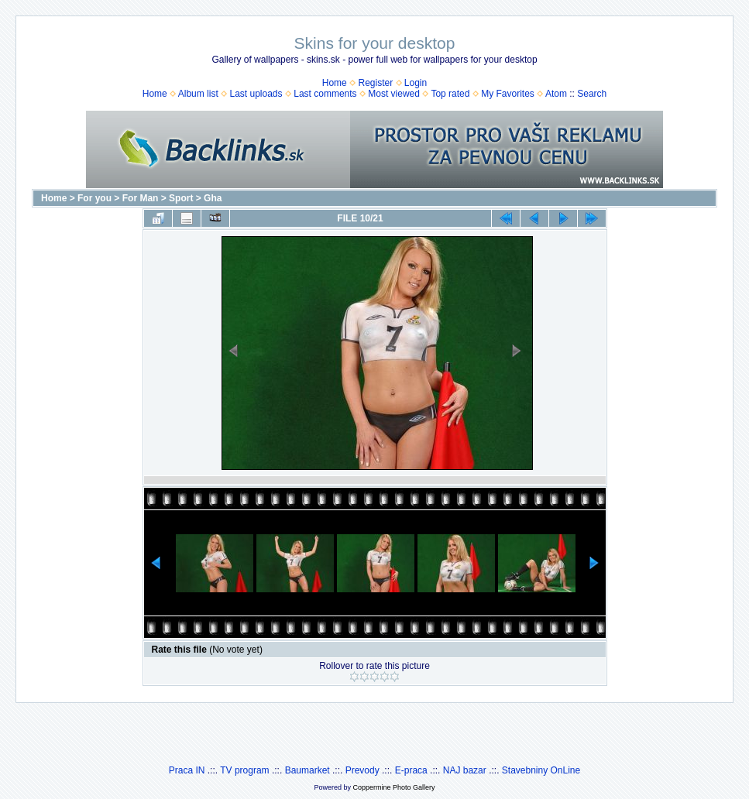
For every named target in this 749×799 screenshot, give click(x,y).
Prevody (362, 770)
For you (94, 198)
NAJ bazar (464, 770)
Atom (556, 93)
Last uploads (255, 93)
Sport (181, 198)
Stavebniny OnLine (541, 770)
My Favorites (507, 93)
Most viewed (394, 93)
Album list (198, 93)
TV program (244, 770)
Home (334, 82)
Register (375, 82)
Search (591, 93)
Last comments (325, 93)
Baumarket (307, 770)
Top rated (450, 93)
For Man (140, 198)
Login (415, 82)
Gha (213, 198)
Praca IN (187, 770)
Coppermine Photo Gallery (393, 787)
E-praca (411, 770)
